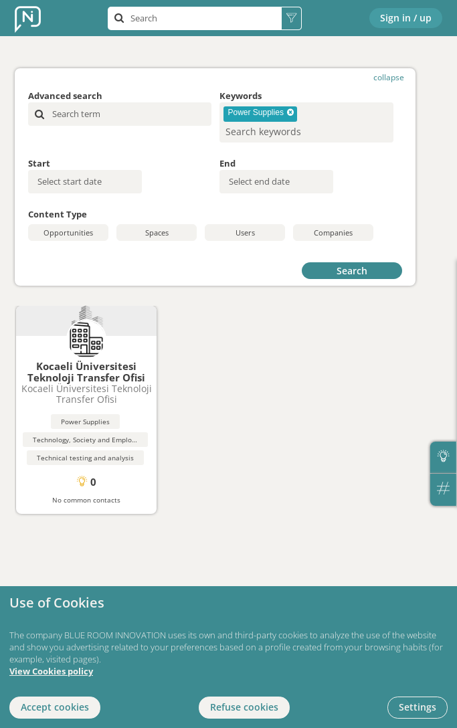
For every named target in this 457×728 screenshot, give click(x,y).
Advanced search (65, 96)
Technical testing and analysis (85, 457)
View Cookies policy (51, 671)
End (227, 163)
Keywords (240, 96)
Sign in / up (406, 17)
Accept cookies (55, 707)
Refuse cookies (244, 707)
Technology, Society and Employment (92, 439)
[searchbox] (284, 131)
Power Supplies (85, 421)
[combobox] (306, 122)
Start (39, 163)
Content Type (57, 214)
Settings (417, 707)
